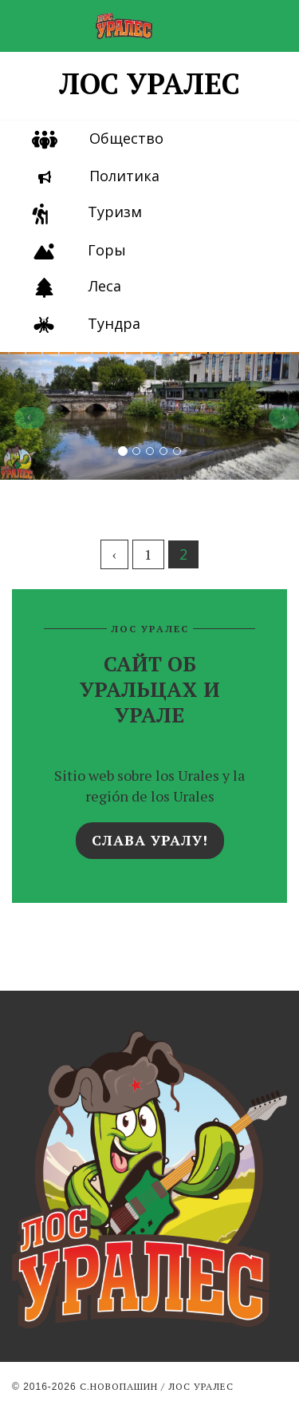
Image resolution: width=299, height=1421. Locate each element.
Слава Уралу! (150, 839)
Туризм (115, 211)
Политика (124, 175)
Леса (105, 285)
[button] (22, 415)
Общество (126, 138)
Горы (107, 249)
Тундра (114, 323)
